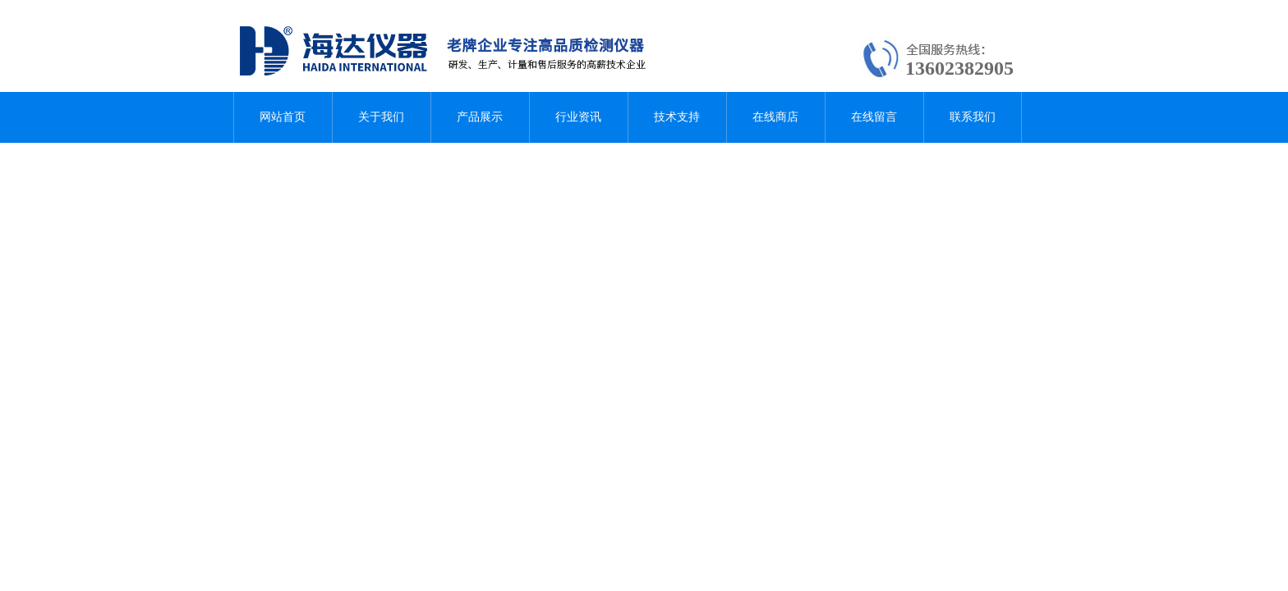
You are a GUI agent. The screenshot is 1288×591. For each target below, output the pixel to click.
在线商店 (775, 117)
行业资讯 (578, 117)
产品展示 (480, 117)
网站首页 (283, 117)
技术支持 (677, 117)
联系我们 (973, 117)
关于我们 (381, 117)
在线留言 (874, 117)
